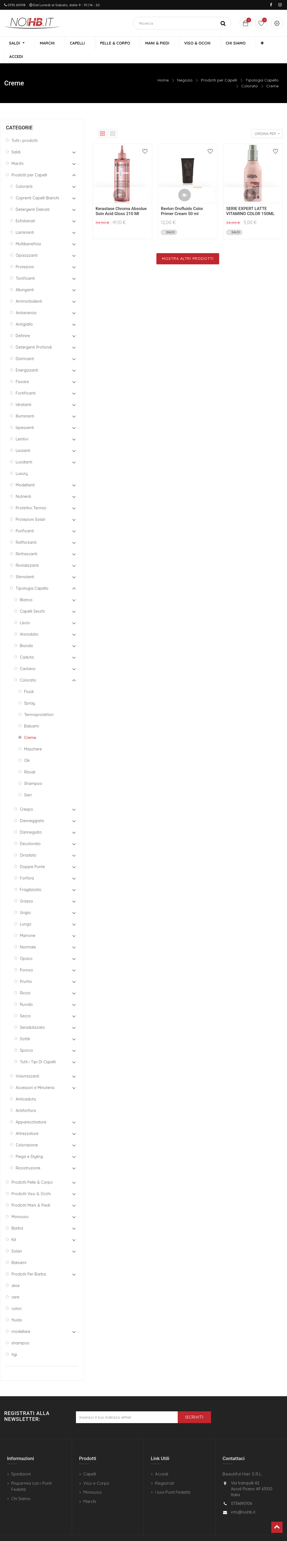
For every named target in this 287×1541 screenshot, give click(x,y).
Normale (28, 934)
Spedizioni (21, 1461)
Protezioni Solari (30, 506)
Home (163, 67)
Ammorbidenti (29, 288)
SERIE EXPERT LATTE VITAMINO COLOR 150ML (250, 199)
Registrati (164, 1470)
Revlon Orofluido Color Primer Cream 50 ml (182, 199)
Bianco (26, 587)
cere (15, 1284)
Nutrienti (23, 483)
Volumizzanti (27, 1063)
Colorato (249, 73)
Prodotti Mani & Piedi (30, 1192)
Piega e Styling (29, 1143)
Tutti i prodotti (24, 127)
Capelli (89, 1461)
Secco (25, 1003)
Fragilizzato (30, 877)
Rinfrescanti (26, 541)
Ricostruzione (28, 1155)
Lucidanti (24, 449)
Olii (27, 747)
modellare (20, 1318)
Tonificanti (25, 265)
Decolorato (30, 831)
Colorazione (27, 1132)
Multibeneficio (28, 231)
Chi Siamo (21, 1486)
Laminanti (25, 219)
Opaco (26, 945)
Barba (17, 1215)
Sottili (25, 1026)
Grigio (25, 900)
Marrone (27, 922)
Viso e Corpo (96, 1470)
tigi (14, 1341)
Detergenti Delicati (33, 196)
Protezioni (25, 254)
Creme (272, 73)
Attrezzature (27, 1120)
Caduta (27, 644)
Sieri (28, 782)
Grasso (26, 888)
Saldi (15, 139)
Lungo (25, 911)
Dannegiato (31, 819)
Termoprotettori (39, 702)
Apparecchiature (31, 1109)
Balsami (31, 713)
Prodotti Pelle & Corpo (32, 1169)
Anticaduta (26, 1086)
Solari (16, 1238)
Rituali (29, 759)
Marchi (17, 150)
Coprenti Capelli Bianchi (37, 185)
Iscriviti (194, 1404)
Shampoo (33, 770)
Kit (13, 1227)
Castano (28, 656)
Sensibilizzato (32, 1014)
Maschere (33, 736)
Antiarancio (26, 300)
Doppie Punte (32, 854)
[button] (244, 44)
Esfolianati (25, 208)
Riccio (25, 980)
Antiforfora (26, 1098)
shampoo (20, 1330)
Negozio (185, 67)
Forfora (27, 865)
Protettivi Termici (31, 495)
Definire (23, 323)
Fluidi (29, 679)
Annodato (29, 621)
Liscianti (23, 437)
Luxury (22, 460)
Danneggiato (32, 808)
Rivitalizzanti (27, 552)
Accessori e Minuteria (35, 1075)
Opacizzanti (27, 242)
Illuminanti (25, 403)
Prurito (26, 968)
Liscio (25, 610)
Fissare (22, 369)
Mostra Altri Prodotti (188, 246)
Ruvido (26, 991)
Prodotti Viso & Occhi (31, 1181)
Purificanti (25, 518)
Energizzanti (27, 357)
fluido (16, 1307)
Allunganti (25, 277)
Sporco (26, 1037)
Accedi (161, 1461)
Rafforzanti (26, 529)
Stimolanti (25, 564)
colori (16, 1295)
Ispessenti (25, 415)
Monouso (20, 1204)
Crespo (26, 796)
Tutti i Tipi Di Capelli (38, 1049)
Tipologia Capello (262, 67)
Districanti (25, 346)
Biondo (26, 633)
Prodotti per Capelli (219, 67)
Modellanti (25, 472)
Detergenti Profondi (34, 334)
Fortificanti (26, 380)
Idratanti (23, 392)
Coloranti (24, 173)
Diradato (28, 842)
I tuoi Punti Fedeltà (172, 1479)
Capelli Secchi (32, 598)
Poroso (26, 957)
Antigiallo (24, 311)
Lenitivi (22, 426)
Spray (29, 690)
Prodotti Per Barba (28, 1261)
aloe (15, 1273)
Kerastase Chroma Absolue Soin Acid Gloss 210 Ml (121, 199)
